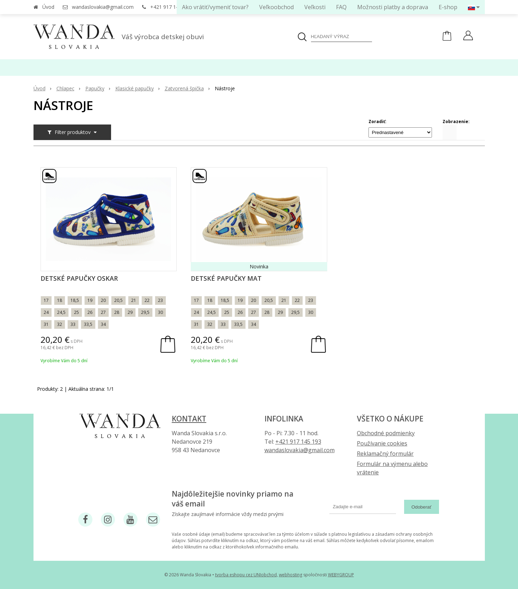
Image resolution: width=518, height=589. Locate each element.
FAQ (341, 7)
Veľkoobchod (276, 7)
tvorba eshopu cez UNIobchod (246, 575)
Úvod (48, 7)
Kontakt (189, 419)
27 (103, 312)
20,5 (118, 300)
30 (160, 312)
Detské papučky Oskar (79, 278)
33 (73, 324)
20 (103, 300)
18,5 (75, 300)
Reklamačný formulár (385, 453)
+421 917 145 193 (170, 7)
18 (59, 300)
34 (103, 324)
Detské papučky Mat (226, 278)
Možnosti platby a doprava (392, 7)
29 (130, 312)
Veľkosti (314, 7)
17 (46, 300)
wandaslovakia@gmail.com (103, 7)
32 (59, 324)
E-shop (448, 7)
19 (89, 300)
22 (147, 300)
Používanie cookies (382, 443)
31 (46, 324)
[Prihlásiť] (468, 36)
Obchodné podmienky (386, 433)
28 (116, 312)
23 (160, 300)
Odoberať (422, 507)
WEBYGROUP (341, 575)
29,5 (145, 312)
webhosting (290, 575)
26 (89, 312)
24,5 (61, 312)
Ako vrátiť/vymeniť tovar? (215, 7)
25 (76, 312)
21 (133, 300)
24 (46, 312)
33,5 (88, 324)
